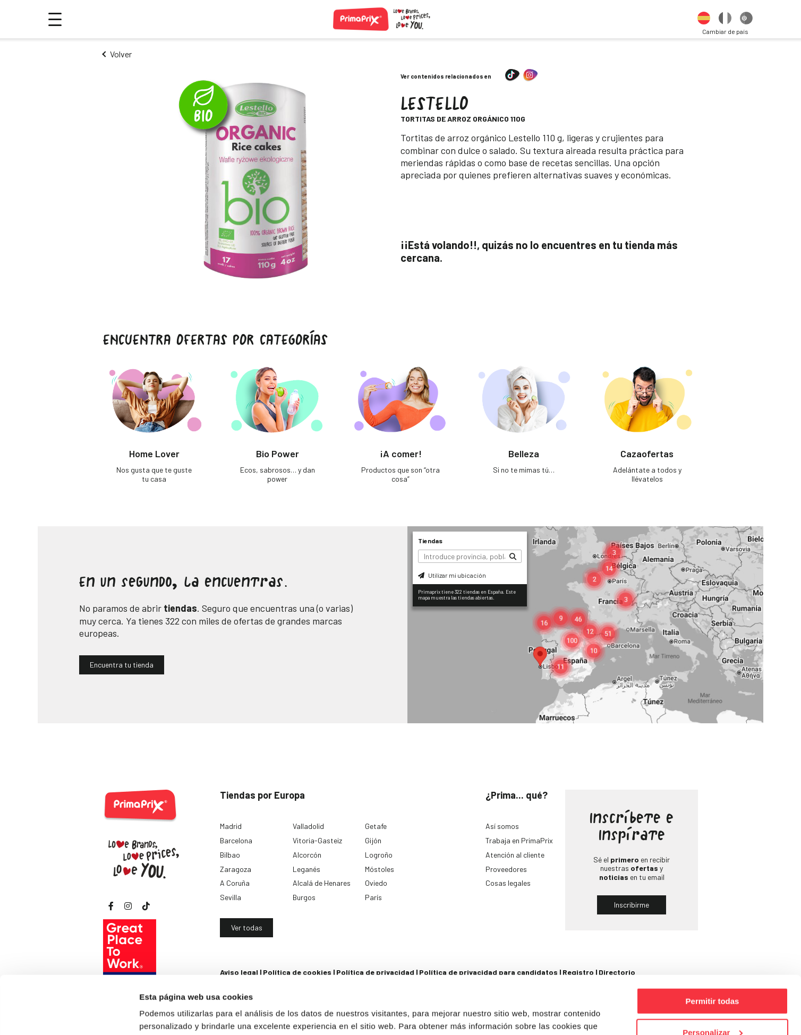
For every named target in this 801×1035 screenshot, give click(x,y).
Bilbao (230, 854)
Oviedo (376, 882)
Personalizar (713, 977)
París (373, 897)
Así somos (502, 826)
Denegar (712, 1008)
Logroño (379, 854)
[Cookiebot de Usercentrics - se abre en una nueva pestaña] (68, 1014)
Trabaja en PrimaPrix (519, 840)
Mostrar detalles (170, 1013)
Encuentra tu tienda (122, 664)
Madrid (231, 826)
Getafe (376, 826)
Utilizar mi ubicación (452, 575)
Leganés (306, 869)
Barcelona (236, 840)
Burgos (304, 897)
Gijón (373, 840)
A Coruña (235, 882)
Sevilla (230, 897)
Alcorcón (307, 854)
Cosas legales (508, 882)
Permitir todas (712, 946)
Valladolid (308, 826)
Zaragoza (235, 869)
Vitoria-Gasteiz (317, 840)
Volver (121, 54)
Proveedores (506, 869)
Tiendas (430, 540)
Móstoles (379, 869)
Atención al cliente (514, 854)
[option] (703, 19)
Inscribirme (631, 904)
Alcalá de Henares (322, 882)
